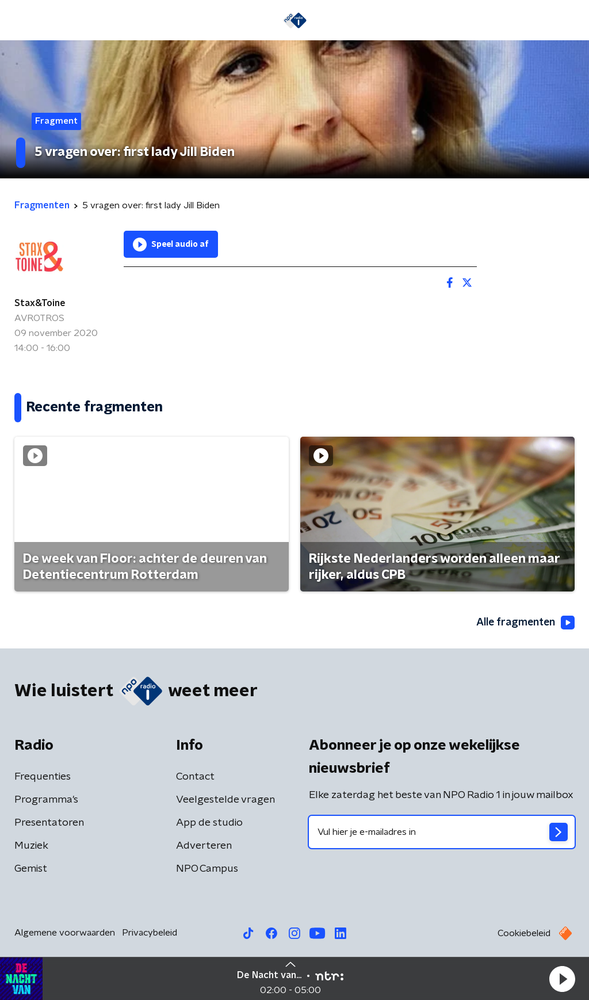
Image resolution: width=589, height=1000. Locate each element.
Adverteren (204, 846)
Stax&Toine (40, 303)
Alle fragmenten (525, 622)
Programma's (46, 800)
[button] (562, 978)
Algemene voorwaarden (64, 932)
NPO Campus (207, 869)
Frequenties (42, 777)
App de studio (209, 823)
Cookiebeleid (524, 933)
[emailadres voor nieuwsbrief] (442, 832)
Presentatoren (49, 823)
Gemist (30, 869)
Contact (195, 777)
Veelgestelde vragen (225, 800)
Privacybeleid (149, 932)
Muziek (31, 846)
